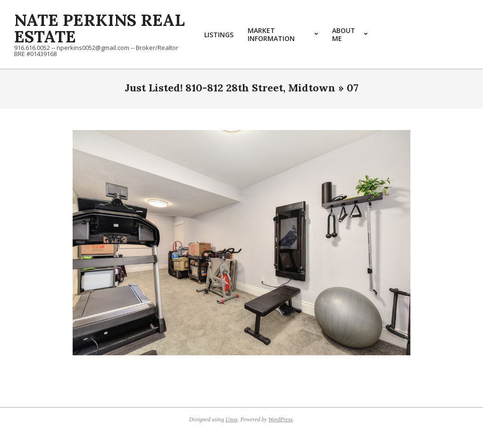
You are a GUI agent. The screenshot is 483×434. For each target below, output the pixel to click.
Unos (231, 419)
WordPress (280, 419)
